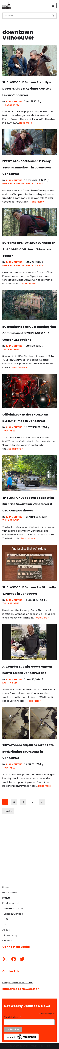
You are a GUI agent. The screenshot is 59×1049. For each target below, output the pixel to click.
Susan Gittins (14, 101)
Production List (11, 903)
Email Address (12, 1017)
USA (6, 919)
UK (5, 924)
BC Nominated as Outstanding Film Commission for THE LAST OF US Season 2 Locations (29, 333)
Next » (8, 811)
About (6, 929)
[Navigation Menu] (53, 5)
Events (6, 897)
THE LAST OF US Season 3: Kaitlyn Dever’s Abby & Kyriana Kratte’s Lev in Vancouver (26, 88)
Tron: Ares (8, 430)
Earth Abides (10, 682)
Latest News (9, 892)
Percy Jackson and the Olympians (22, 183)
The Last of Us (10, 104)
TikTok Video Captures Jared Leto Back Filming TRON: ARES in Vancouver (28, 751)
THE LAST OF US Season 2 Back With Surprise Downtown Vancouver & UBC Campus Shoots (28, 504)
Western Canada (14, 908)
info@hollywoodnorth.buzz (17, 982)
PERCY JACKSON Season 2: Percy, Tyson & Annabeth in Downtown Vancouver (27, 167)
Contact (7, 940)
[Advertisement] (29, 853)
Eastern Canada (13, 913)
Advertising (10, 935)
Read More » (26, 122)
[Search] (26, 16)
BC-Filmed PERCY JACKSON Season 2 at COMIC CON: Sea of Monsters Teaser (28, 249)
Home (5, 887)
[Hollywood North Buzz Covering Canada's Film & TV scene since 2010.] (6, 5)
